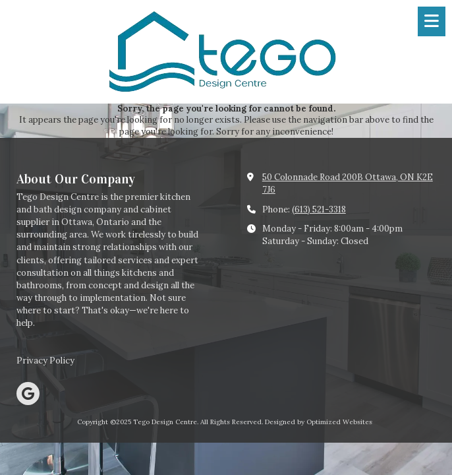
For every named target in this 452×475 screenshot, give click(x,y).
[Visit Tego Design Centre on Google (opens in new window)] (28, 393)
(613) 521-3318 (319, 209)
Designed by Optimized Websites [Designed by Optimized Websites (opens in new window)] (318, 422)
